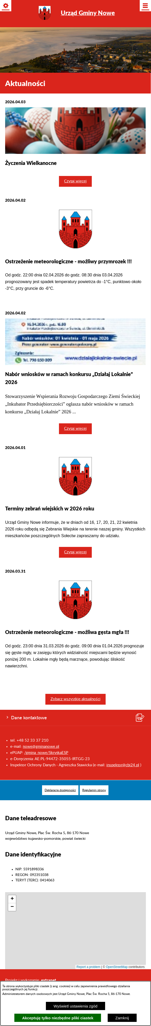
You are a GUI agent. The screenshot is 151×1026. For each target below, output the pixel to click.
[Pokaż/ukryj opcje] (6, 6)
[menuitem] (60, 790)
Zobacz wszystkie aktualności (75, 699)
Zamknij (122, 1018)
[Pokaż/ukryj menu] (145, 6)
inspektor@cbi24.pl (122, 765)
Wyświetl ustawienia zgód (75, 1006)
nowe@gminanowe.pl (41, 747)
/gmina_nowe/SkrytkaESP (46, 753)
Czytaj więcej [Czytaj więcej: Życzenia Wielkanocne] (75, 181)
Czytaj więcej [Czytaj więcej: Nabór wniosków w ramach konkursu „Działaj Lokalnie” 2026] (75, 429)
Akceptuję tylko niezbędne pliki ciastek (57, 1018)
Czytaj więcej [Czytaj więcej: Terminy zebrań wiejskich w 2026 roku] (75, 552)
